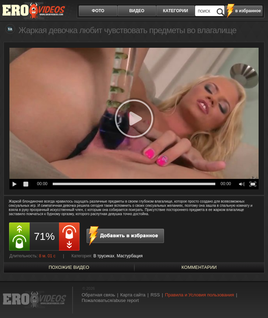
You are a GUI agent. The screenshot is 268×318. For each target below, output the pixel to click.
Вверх (255, 300)
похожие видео (69, 267)
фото (98, 10)
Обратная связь (98, 294)
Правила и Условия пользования (199, 294)
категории (175, 10)
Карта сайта (132, 294)
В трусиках (104, 255)
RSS (155, 294)
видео (136, 10)
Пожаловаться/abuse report (110, 300)
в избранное (248, 10)
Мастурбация (129, 255)
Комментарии (199, 267)
